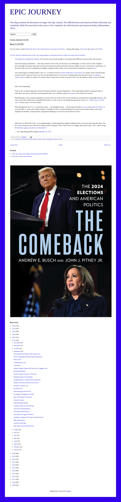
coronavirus (18, 139)
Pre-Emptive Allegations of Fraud (24, 394)
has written (71, 93)
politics (92, 49)
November (17, 345)
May (15, 438)
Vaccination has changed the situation (27, 59)
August (16, 429)
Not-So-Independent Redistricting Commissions (28, 357)
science (85, 107)
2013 (14, 474)
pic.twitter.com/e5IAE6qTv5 (37, 128)
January (16, 450)
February (17, 447)
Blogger (68, 491)
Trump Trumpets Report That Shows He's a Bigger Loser (30, 368)
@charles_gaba (22, 128)
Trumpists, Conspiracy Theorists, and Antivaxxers (28, 417)
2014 (14, 471)
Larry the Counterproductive (22, 409)
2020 (14, 453)
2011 (14, 479)
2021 (14, 340)
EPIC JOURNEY (35, 12)
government (25, 139)
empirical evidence (97, 107)
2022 (14, 337)
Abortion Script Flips (20, 423)
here (94, 68)
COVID (99, 49)
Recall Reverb (18, 388)
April (15, 441)
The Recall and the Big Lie (22, 411)
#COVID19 (18, 125)
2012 (14, 476)
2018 (14, 459)
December (17, 343)
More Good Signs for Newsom (23, 397)
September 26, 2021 (44, 132)
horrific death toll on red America (71, 73)
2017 (14, 462)
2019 (14, 456)
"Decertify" (17, 365)
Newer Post (13, 145)
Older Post (107, 145)
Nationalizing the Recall (21, 403)
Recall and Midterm (19, 371)
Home (61, 145)
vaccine (60, 139)
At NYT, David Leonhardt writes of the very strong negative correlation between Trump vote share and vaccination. (47, 55)
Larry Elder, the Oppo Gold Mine (23, 414)
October (16, 348)
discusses (84, 49)
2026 (14, 326)
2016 (14, 465)
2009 (14, 485)
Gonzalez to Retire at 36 (21, 385)
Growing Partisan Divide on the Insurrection (27, 354)
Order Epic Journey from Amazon (22, 156)
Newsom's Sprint (19, 400)
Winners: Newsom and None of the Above (26, 383)
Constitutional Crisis (20, 362)
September (17, 351)
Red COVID (17, 359)
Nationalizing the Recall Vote (22, 391)
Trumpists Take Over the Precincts (24, 406)
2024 (14, 331)
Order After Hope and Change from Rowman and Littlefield (29, 154)
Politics (44, 139)
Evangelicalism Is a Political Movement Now (27, 380)
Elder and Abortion (19, 420)
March (16, 444)
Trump (55, 139)
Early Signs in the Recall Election (24, 426)
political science (37, 139)
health (30, 139)
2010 (14, 482)
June (15, 435)
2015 (14, 468)
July (15, 432)
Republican (50, 139)
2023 (14, 334)
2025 (14, 329)
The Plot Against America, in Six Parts (25, 374)
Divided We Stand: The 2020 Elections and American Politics (45, 49)
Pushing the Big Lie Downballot (23, 377)
